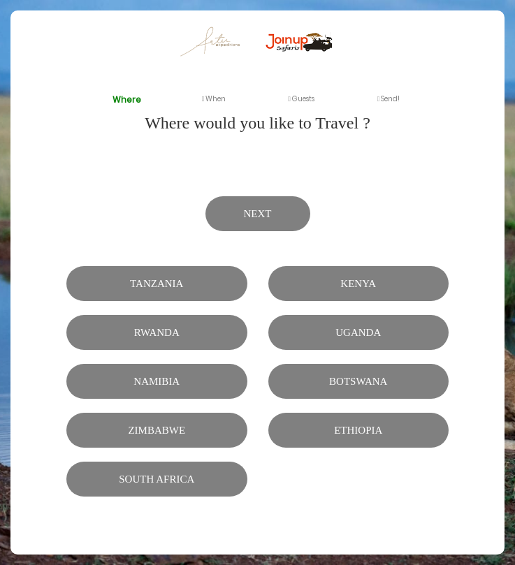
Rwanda (157, 332)
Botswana (358, 381)
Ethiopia (358, 430)
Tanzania (156, 283)
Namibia (156, 381)
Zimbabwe (156, 430)
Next (258, 213)
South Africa (156, 479)
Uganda (358, 332)
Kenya (358, 283)
